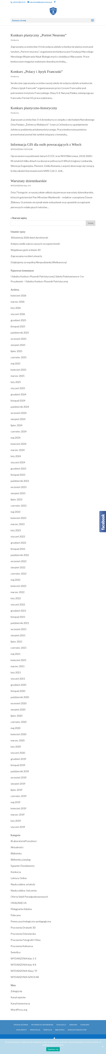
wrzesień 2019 (18, 777)
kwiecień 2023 (18, 517)
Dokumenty (21, 1030)
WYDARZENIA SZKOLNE (22, 149)
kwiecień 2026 (18, 295)
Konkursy (15, 40)
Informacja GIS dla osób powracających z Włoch (46, 145)
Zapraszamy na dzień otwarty (26, 256)
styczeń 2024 (18, 462)
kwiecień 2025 (18, 369)
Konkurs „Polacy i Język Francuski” (37, 72)
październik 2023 (20, 480)
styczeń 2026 (18, 314)
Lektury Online (19, 878)
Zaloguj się (16, 991)
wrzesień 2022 (18, 561)
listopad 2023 (18, 474)
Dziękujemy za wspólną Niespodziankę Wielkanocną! (39, 262)
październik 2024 (20, 406)
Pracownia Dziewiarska (23, 933)
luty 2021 (16, 672)
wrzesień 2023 (18, 487)
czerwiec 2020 (18, 721)
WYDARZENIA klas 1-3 (23, 958)
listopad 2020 (18, 690)
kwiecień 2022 (18, 585)
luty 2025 (16, 382)
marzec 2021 (17, 666)
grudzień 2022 (18, 542)
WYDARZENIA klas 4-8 (21, 185)
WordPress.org (19, 1009)
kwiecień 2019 (18, 808)
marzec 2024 (17, 449)
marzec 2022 (17, 592)
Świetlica (15, 952)
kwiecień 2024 (18, 443)
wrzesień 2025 (18, 338)
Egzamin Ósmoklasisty (23, 865)
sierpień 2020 (18, 709)
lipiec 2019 (16, 789)
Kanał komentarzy (20, 1003)
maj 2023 (15, 511)
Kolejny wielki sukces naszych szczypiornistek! (35, 243)
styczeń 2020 (18, 752)
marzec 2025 (17, 375)
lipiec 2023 (16, 499)
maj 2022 (15, 579)
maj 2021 (15, 653)
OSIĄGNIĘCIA (18, 902)
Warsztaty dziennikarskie (29, 181)
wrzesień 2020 (18, 703)
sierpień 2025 (18, 344)
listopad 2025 (18, 326)
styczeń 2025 (18, 388)
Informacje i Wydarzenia (42, 1025)
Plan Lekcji (61, 1025)
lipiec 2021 (16, 641)
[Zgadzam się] (102, 1046)
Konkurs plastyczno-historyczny (34, 108)
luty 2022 (16, 598)
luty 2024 (16, 456)
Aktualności (17, 847)
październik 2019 (20, 771)
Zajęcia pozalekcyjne (77, 1030)
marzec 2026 (17, 301)
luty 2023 (16, 530)
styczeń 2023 (18, 536)
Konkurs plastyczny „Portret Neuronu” (39, 35)
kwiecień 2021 (18, 660)
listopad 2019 (18, 765)
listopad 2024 (18, 400)
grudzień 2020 (18, 684)
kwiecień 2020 (18, 734)
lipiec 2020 (16, 715)
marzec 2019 (17, 814)
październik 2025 (20, 332)
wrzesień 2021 (18, 629)
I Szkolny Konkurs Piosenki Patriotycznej (46, 281)
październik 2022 (20, 555)
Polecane (16, 915)
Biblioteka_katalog (21, 859)
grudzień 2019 (18, 758)
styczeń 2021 (18, 678)
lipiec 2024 (16, 425)
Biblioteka (16, 853)
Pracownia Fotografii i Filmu (26, 939)
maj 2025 (15, 363)
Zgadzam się (53, 1049)
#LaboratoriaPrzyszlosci (24, 841)
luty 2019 (16, 820)
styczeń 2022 (18, 604)
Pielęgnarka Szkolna (21, 909)
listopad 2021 (18, 616)
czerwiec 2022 (18, 573)
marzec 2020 (17, 740)
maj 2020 (15, 728)
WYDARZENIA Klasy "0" (24, 970)
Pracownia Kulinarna (22, 946)
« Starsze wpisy (19, 217)
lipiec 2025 (16, 351)
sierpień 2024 (18, 419)
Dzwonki (73, 1025)
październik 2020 (20, 697)
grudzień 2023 (18, 468)
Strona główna (21, 1025)
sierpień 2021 (18, 635)
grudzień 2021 (18, 610)
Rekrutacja (35, 1030)
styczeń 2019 (18, 826)
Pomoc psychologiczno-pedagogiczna (31, 921)
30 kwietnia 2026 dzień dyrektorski (29, 237)
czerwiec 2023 (18, 505)
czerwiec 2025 (18, 357)
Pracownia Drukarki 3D (23, 927)
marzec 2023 (17, 524)
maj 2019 (15, 802)
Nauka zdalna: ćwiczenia (24, 890)
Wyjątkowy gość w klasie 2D (26, 249)
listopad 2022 (18, 548)
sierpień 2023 (18, 493)
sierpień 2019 (18, 783)
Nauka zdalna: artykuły (23, 884)
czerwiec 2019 (18, 796)
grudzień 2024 (18, 394)
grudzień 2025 (18, 320)
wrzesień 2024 (18, 412)
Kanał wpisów (18, 997)
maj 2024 (15, 437)
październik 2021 (20, 622)
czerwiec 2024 (18, 431)
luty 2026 (16, 307)
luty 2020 (16, 746)
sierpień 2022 (18, 567)
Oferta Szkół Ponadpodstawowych (29, 896)
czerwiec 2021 (18, 647)
